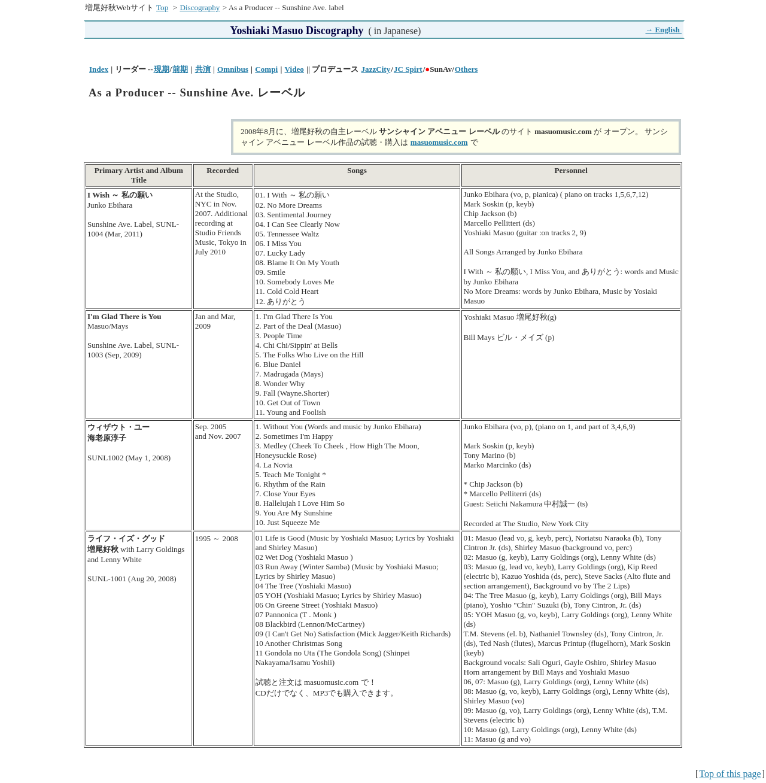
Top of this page (730, 774)
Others (466, 69)
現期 (161, 69)
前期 (180, 69)
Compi (266, 69)
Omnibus (232, 69)
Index (98, 69)
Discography (200, 7)
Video (294, 69)
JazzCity (376, 69)
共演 (203, 69)
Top (162, 7)
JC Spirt (408, 69)
